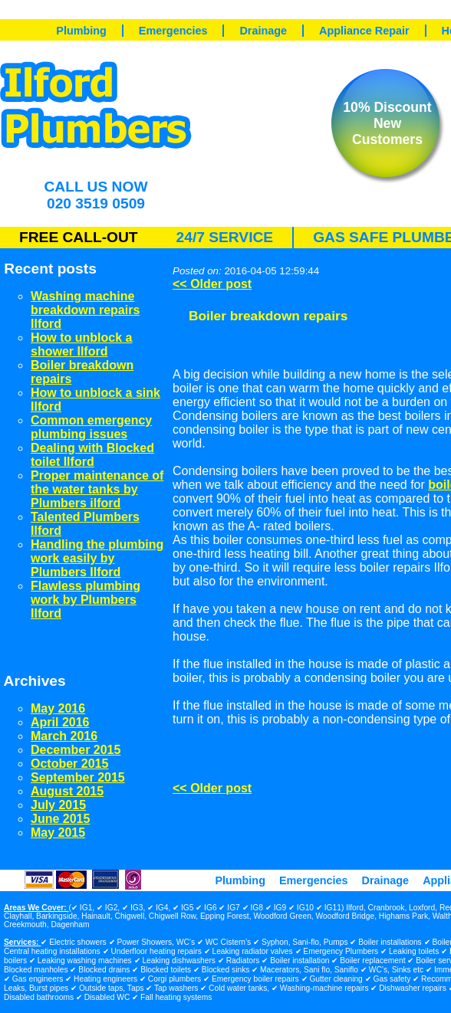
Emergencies (173, 31)
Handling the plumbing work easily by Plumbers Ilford (97, 558)
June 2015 (60, 818)
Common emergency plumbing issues (91, 427)
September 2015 (78, 777)
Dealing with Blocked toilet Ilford (92, 454)
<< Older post (212, 283)
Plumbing (81, 31)
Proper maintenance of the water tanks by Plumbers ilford (97, 489)
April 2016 (60, 722)
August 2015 (67, 791)
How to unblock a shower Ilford (81, 344)
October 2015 (69, 763)
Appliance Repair (364, 31)
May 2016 (58, 708)
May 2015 (58, 832)
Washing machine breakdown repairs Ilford (85, 310)
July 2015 (58, 804)
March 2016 (64, 736)
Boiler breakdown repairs (268, 315)
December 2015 (75, 749)
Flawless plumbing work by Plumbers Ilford (85, 599)
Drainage (263, 31)
